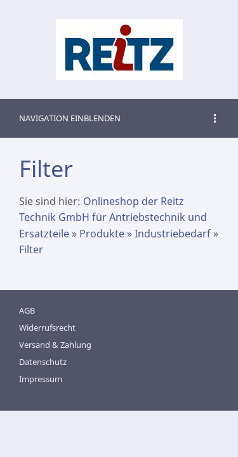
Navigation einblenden (70, 118)
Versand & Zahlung (55, 344)
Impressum (40, 379)
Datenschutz (43, 362)
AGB (27, 310)
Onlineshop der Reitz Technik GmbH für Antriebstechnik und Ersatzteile (113, 217)
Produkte (101, 234)
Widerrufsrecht (47, 327)
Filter (31, 249)
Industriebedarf (173, 234)
